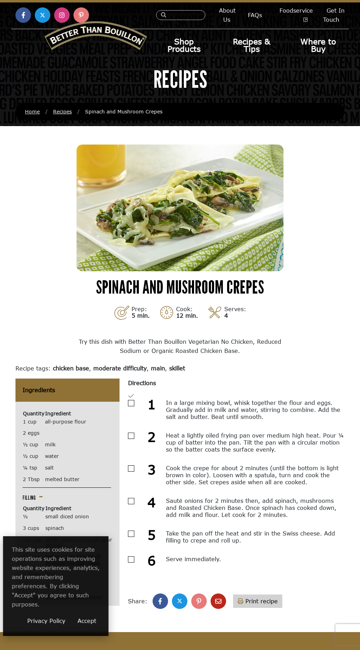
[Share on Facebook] (160, 601)
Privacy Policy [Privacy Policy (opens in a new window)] (92, 620)
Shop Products (183, 45)
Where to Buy (318, 45)
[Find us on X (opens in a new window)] (42, 15)
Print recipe (258, 601)
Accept (133, 620)
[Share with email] (218, 601)
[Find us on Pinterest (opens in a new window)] (81, 15)
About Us (227, 15)
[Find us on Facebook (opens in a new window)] (23, 15)
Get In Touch (334, 15)
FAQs (255, 15)
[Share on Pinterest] (199, 601)
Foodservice (296, 13)
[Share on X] (179, 601)
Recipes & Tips (251, 45)
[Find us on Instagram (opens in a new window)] (62, 15)
